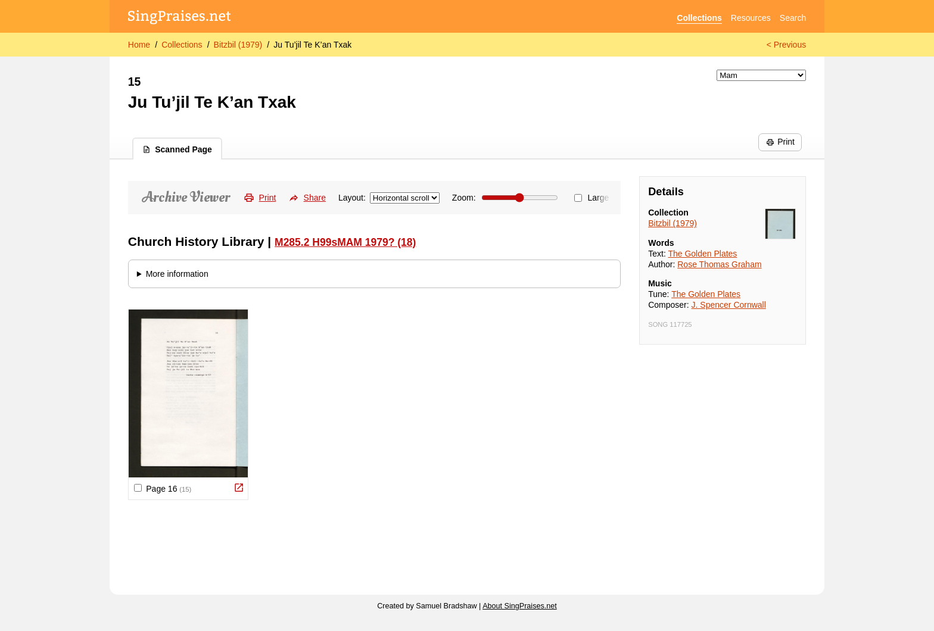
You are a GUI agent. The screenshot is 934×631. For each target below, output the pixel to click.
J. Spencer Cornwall (729, 305)
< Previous (787, 44)
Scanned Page (177, 149)
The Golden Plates (702, 253)
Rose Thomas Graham (719, 264)
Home (139, 44)
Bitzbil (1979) (238, 44)
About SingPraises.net (519, 606)
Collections (699, 18)
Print (780, 141)
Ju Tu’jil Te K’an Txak (312, 44)
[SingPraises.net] (179, 18)
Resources (751, 18)
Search (793, 18)
